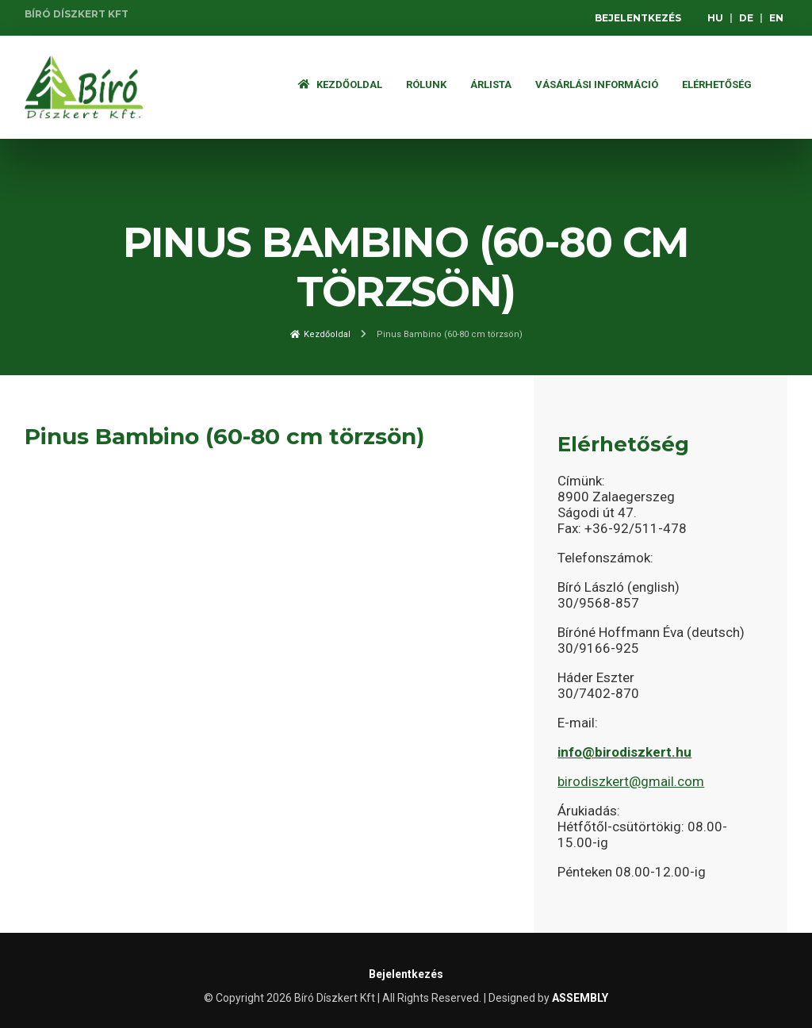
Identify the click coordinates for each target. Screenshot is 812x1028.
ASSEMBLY (580, 998)
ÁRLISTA (490, 84)
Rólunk (426, 84)
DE (746, 18)
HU (715, 18)
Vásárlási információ (596, 84)
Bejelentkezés (638, 18)
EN (776, 18)
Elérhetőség (717, 84)
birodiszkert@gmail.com (630, 781)
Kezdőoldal (340, 84)
